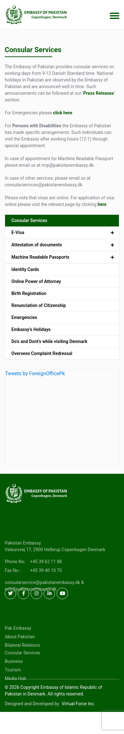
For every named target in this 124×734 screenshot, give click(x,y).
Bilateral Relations (22, 659)
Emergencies (24, 317)
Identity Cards (25, 269)
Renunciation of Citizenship (38, 305)
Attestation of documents (36, 244)
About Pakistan (20, 650)
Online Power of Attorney (36, 281)
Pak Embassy (18, 642)
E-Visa (17, 232)
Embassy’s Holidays (31, 329)
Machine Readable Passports (40, 257)
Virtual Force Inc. (78, 703)
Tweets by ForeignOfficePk (35, 373)
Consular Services (29, 220)
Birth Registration (28, 293)
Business (14, 675)
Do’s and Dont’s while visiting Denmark (49, 341)
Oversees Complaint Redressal (41, 353)
